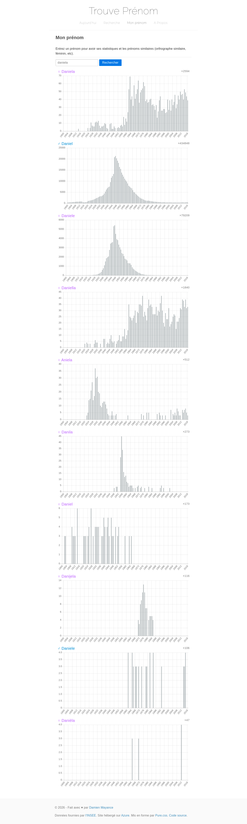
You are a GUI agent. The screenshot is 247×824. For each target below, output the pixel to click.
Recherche (112, 23)
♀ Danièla (66, 720)
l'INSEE (90, 815)
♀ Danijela (67, 576)
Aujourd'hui (87, 23)
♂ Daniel (65, 144)
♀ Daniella (67, 288)
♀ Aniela (65, 360)
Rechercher (110, 62)
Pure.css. (161, 815)
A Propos (160, 23)
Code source (178, 815)
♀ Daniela (66, 71)
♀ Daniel (65, 504)
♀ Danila (65, 432)
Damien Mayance (101, 807)
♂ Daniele (66, 648)
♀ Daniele (66, 216)
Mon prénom (137, 23)
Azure (125, 815)
